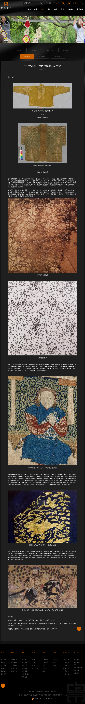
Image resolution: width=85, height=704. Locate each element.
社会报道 (14, 668)
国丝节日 (58, 56)
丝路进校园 (42, 56)
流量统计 (53, 691)
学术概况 (3, 662)
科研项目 (66, 668)
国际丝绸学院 (78, 667)
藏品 (55, 9)
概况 (29, 9)
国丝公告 (14, 659)
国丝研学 (65, 50)
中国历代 (45, 659)
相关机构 (80, 9)
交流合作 (66, 671)
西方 (43, 665)
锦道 (54, 662)
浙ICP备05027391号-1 (46, 695)
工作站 (65, 665)
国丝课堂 (27, 56)
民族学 (44, 668)
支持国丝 (3, 674)
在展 (33, 659)
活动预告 (14, 671)
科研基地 (70, 9)
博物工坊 (76, 673)
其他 (43, 671)
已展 (33, 662)
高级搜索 (48, 3)
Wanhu (65, 695)
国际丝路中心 (78, 659)
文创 (62, 9)
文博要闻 (14, 665)
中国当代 (45, 662)
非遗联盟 (76, 670)
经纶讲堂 (35, 50)
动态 (35, 9)
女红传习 (19, 50)
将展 (33, 665)
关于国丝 (3, 659)
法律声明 (39, 691)
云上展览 (35, 668)
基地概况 (66, 659)
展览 (49, 9)
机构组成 (3, 668)
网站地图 (31, 691)
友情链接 (46, 691)
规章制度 (66, 662)
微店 (54, 665)
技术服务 (66, 674)
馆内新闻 (14, 662)
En (82, 3)
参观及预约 (4, 671)
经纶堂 (55, 659)
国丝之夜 (50, 50)
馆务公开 (3, 665)
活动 (42, 9)
